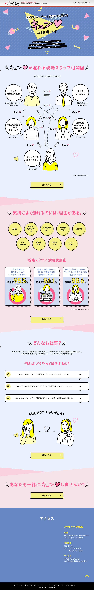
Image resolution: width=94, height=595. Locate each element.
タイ (37, 590)
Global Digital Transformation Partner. (28, 2)
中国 (30, 590)
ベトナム (50, 590)
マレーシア (64, 590)
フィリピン (57, 590)
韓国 (34, 590)
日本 (15, 590)
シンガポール (72, 590)
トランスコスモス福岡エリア (81, 2)
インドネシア (43, 590)
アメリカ (20, 590)
